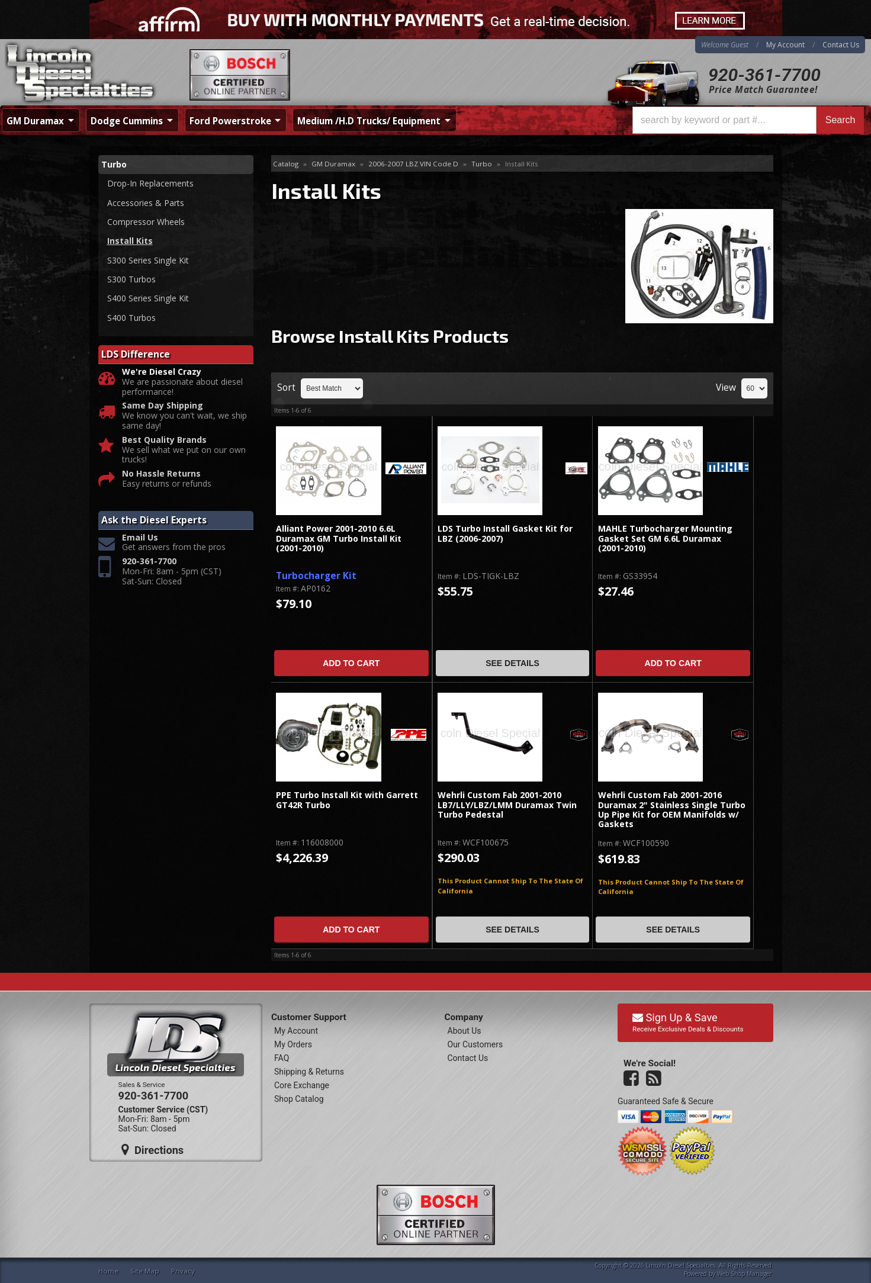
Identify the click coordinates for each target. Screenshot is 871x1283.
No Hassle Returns (161, 474)
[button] (748, 120)
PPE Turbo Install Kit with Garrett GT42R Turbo (347, 800)
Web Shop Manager (744, 1273)
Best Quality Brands (164, 440)
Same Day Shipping (162, 406)
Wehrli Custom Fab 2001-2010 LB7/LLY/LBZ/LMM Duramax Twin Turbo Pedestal (507, 805)
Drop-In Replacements (150, 183)
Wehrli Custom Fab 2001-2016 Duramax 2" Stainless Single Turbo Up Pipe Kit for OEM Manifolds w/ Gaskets (671, 809)
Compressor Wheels (146, 221)
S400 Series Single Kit (148, 298)
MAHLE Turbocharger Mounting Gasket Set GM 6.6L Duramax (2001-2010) (665, 539)
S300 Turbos (131, 279)
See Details (512, 663)
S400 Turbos (131, 317)
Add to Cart (351, 663)
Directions (152, 1149)
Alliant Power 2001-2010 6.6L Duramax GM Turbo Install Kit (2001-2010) (338, 539)
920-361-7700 (764, 75)
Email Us (140, 538)
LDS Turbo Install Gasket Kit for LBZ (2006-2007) (505, 534)
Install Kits (130, 241)
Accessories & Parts (145, 202)
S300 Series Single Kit (148, 260)
